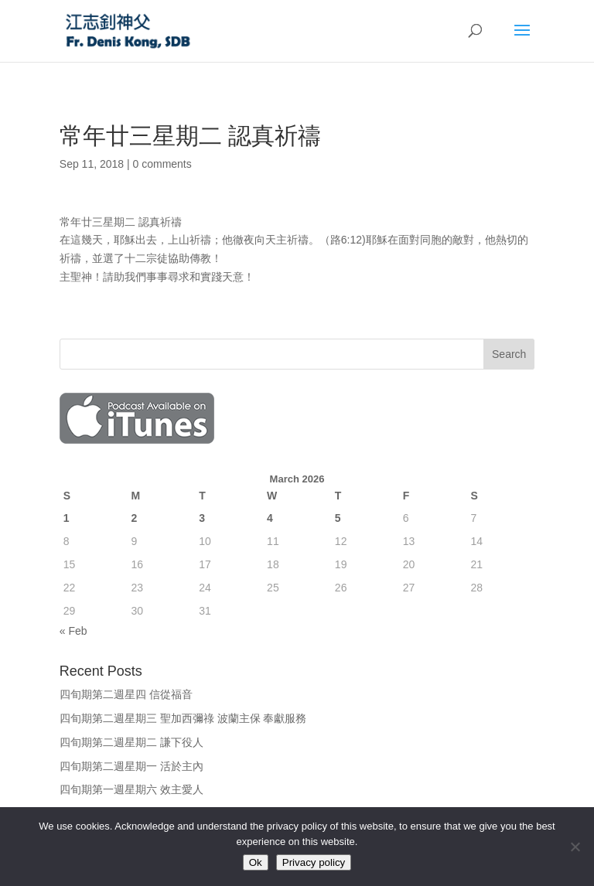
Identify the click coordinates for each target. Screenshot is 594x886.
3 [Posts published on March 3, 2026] (202, 518)
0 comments (162, 164)
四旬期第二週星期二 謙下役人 (131, 742)
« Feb (73, 631)
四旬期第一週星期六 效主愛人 (131, 789)
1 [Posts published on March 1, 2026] (66, 518)
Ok (255, 862)
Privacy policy (313, 862)
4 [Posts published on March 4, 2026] (270, 518)
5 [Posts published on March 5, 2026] (338, 518)
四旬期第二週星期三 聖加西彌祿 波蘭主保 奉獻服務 (183, 718)
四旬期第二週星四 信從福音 (126, 694)
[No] (574, 846)
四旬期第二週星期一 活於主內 (131, 766)
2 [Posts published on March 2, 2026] (134, 518)
